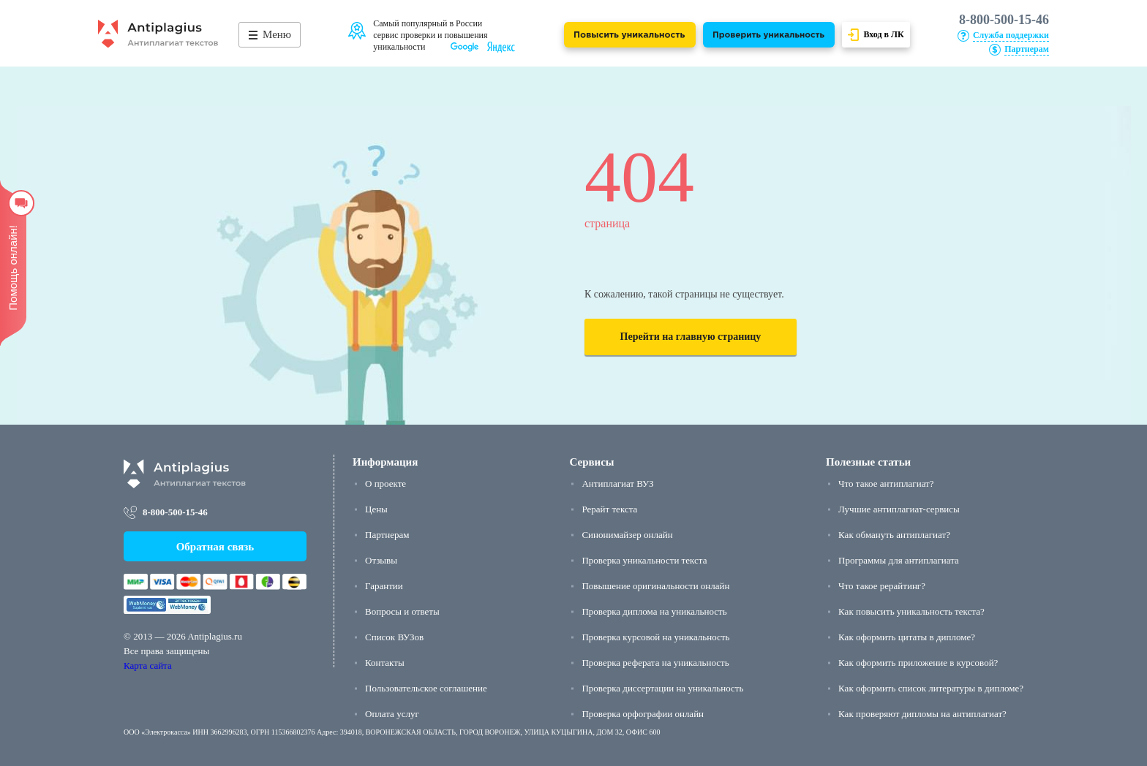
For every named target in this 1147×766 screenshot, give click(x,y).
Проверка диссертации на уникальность (662, 688)
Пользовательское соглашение (426, 688)
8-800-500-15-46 (1004, 20)
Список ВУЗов (394, 637)
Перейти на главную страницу (690, 336)
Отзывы (381, 560)
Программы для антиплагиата (898, 560)
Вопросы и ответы (402, 611)
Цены (376, 509)
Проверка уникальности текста (644, 560)
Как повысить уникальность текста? (911, 611)
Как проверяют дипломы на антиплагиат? (922, 713)
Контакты (385, 662)
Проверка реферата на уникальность (655, 662)
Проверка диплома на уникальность (654, 611)
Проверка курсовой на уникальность (655, 637)
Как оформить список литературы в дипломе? (930, 688)
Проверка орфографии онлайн (643, 713)
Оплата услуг (392, 713)
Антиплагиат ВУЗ (617, 483)
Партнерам (387, 534)
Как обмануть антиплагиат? (894, 534)
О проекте (385, 483)
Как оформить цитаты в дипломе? (906, 637)
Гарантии (384, 585)
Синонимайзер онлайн (627, 534)
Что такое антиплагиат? (885, 483)
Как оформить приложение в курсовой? (918, 662)
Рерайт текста (609, 509)
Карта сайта (148, 665)
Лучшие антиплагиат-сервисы (899, 509)
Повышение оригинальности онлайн (655, 585)
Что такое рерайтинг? (881, 585)
